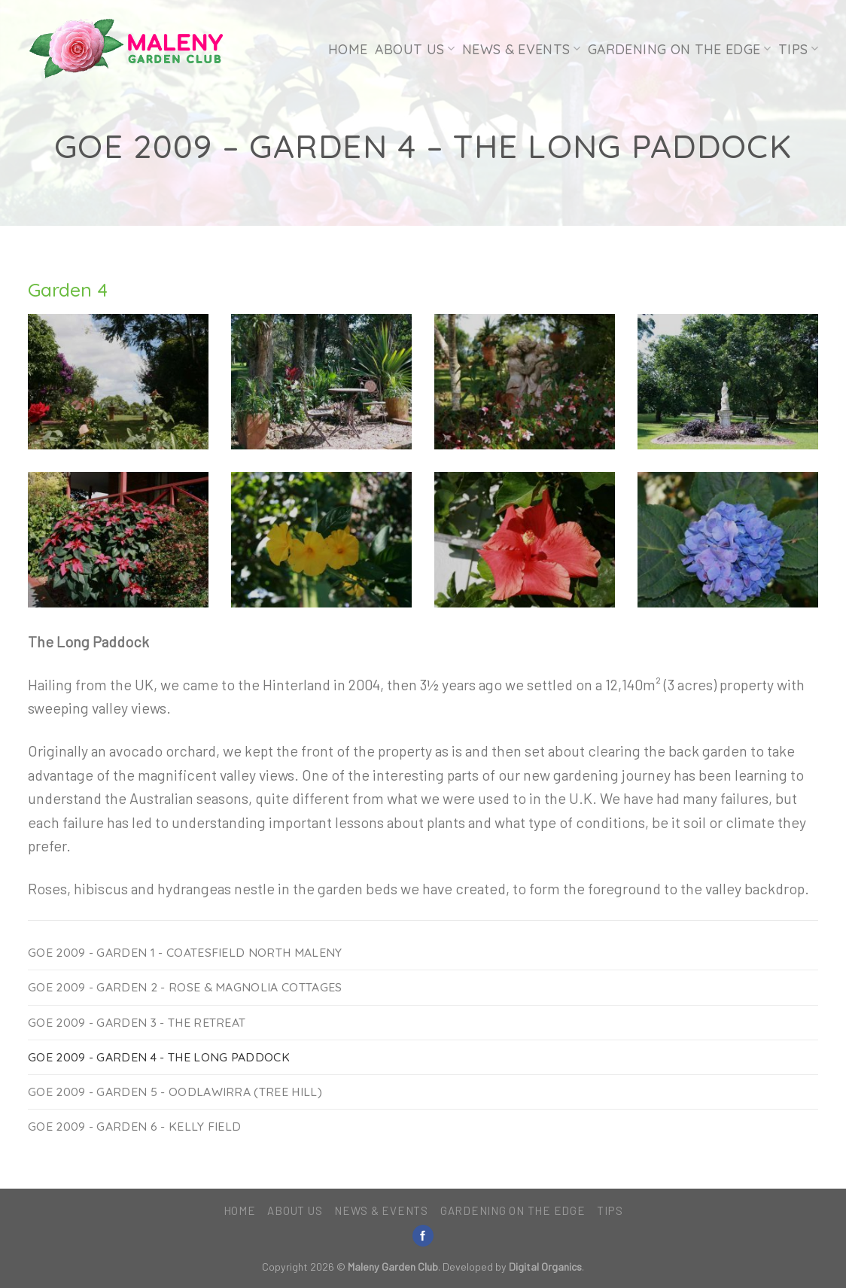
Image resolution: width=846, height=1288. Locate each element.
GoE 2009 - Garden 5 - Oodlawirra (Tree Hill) (175, 1091)
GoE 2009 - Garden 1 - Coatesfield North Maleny (185, 952)
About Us (414, 49)
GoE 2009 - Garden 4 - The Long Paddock (159, 1056)
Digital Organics (545, 1266)
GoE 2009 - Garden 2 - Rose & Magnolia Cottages (185, 986)
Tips (798, 49)
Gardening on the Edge (679, 49)
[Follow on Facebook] (423, 1236)
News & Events (521, 49)
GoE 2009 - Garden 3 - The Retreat (136, 1022)
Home (347, 49)
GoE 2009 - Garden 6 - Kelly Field (134, 1126)
